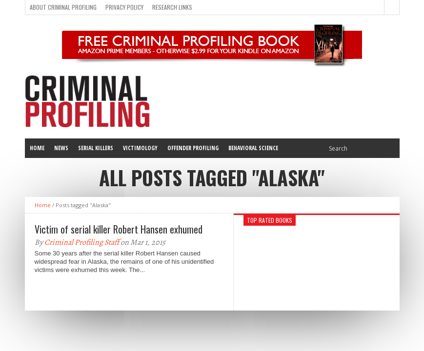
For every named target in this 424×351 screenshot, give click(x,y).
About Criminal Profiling (63, 7)
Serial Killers (95, 148)
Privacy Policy (124, 7)
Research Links (172, 7)
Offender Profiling (193, 148)
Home (37, 148)
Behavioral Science (253, 148)
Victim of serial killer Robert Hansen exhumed (118, 229)
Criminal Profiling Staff (81, 242)
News (61, 148)
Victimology (140, 148)
